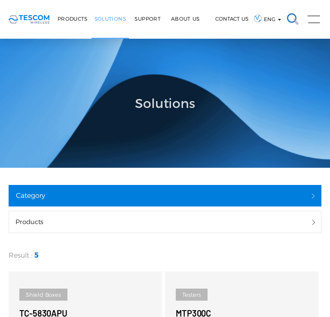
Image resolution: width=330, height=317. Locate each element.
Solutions (110, 18)
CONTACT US (231, 18)
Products (73, 18)
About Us (185, 18)
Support (147, 18)
